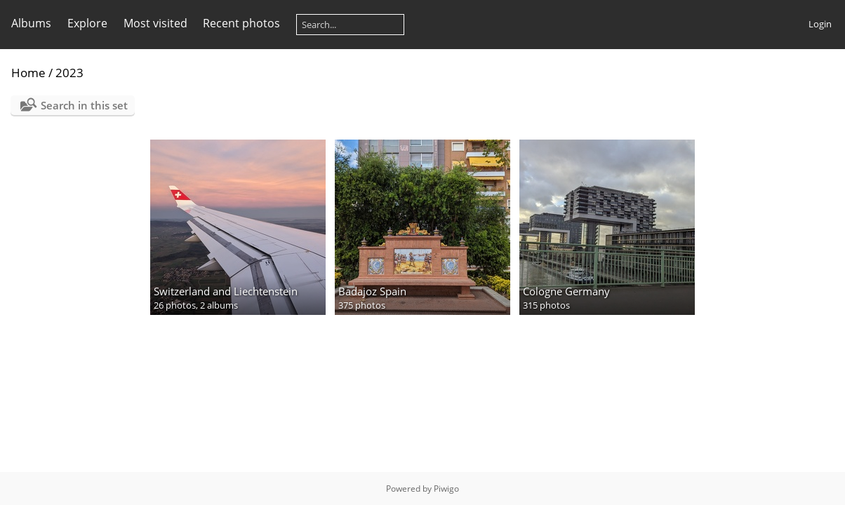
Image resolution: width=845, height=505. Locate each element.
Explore (87, 23)
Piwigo (446, 488)
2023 (69, 73)
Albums (31, 23)
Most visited (155, 23)
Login (820, 24)
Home (28, 73)
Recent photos (241, 23)
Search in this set (84, 105)
